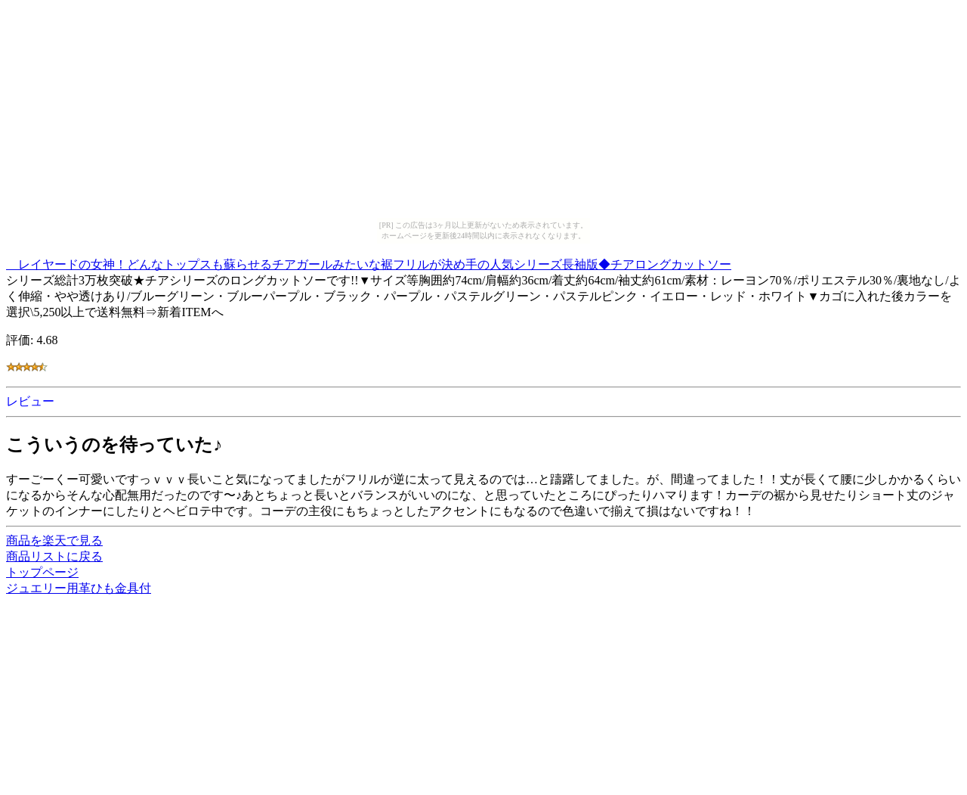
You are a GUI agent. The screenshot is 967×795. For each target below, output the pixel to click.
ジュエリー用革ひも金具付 (78, 588)
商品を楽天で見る (54, 540)
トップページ (42, 572)
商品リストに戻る (54, 556)
